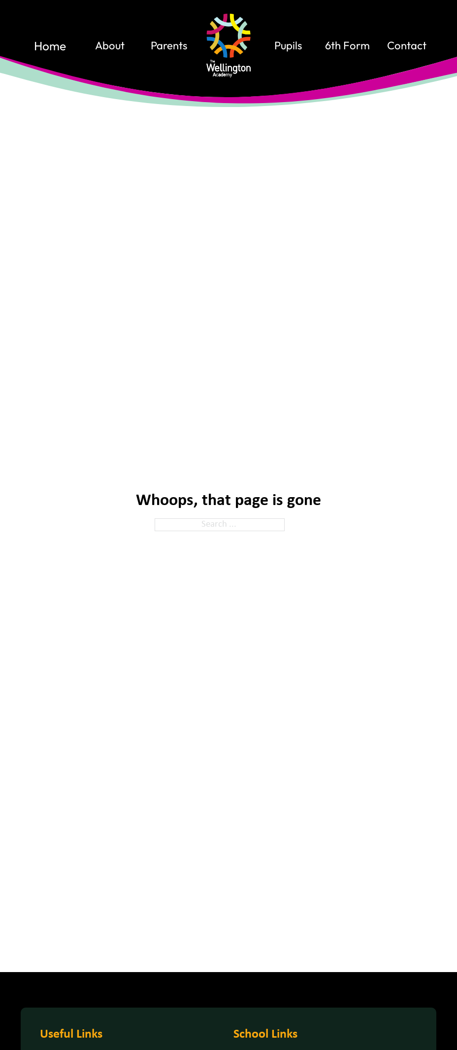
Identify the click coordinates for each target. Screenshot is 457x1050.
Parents (169, 46)
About (110, 46)
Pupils (288, 46)
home (50, 46)
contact (406, 46)
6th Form (347, 46)
